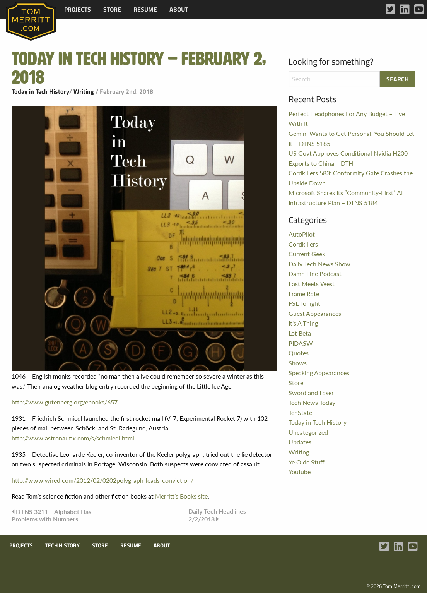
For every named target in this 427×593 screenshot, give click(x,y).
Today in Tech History (40, 91)
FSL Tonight (304, 303)
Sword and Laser (311, 392)
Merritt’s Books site (181, 496)
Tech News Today (312, 402)
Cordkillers (303, 244)
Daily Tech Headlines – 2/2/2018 (219, 515)
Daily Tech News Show (319, 263)
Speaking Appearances (319, 372)
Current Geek (307, 253)
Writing (83, 91)
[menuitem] (77, 9)
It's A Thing (303, 323)
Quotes (299, 352)
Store (112, 9)
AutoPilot (302, 234)
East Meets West (312, 283)
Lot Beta (300, 333)
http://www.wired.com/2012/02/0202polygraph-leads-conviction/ (102, 480)
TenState (300, 412)
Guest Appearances (315, 313)
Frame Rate (304, 293)
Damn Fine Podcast (315, 273)
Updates (300, 441)
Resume (145, 9)
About (178, 9)
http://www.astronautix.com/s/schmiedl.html (73, 438)
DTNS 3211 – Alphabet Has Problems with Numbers (51, 515)
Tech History (62, 545)
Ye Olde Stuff (307, 462)
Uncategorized (308, 432)
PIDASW (301, 343)
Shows (298, 362)
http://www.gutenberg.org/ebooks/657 (65, 402)
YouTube (300, 471)
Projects (77, 9)
